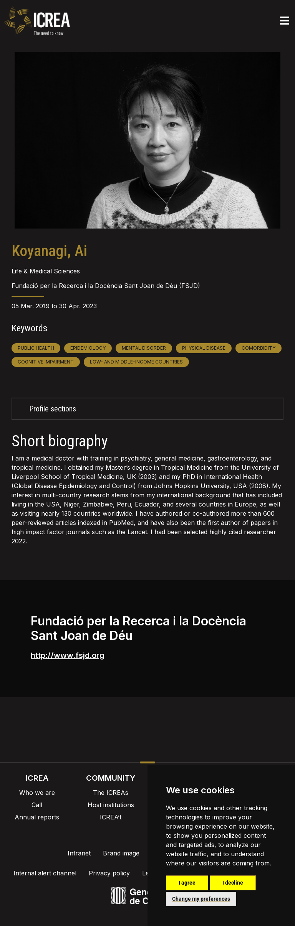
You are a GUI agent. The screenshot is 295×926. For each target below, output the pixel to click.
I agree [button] (187, 883)
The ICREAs (110, 792)
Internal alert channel (44, 873)
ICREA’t (110, 817)
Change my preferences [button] (201, 899)
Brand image (121, 853)
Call (36, 805)
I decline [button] (232, 883)
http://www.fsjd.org (67, 655)
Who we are (37, 792)
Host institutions (111, 805)
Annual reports (37, 817)
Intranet (79, 853)
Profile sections (52, 408)
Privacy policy (109, 873)
